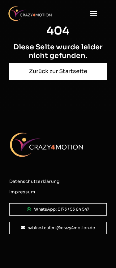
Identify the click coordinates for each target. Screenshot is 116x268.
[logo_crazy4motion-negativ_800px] (30, 8)
